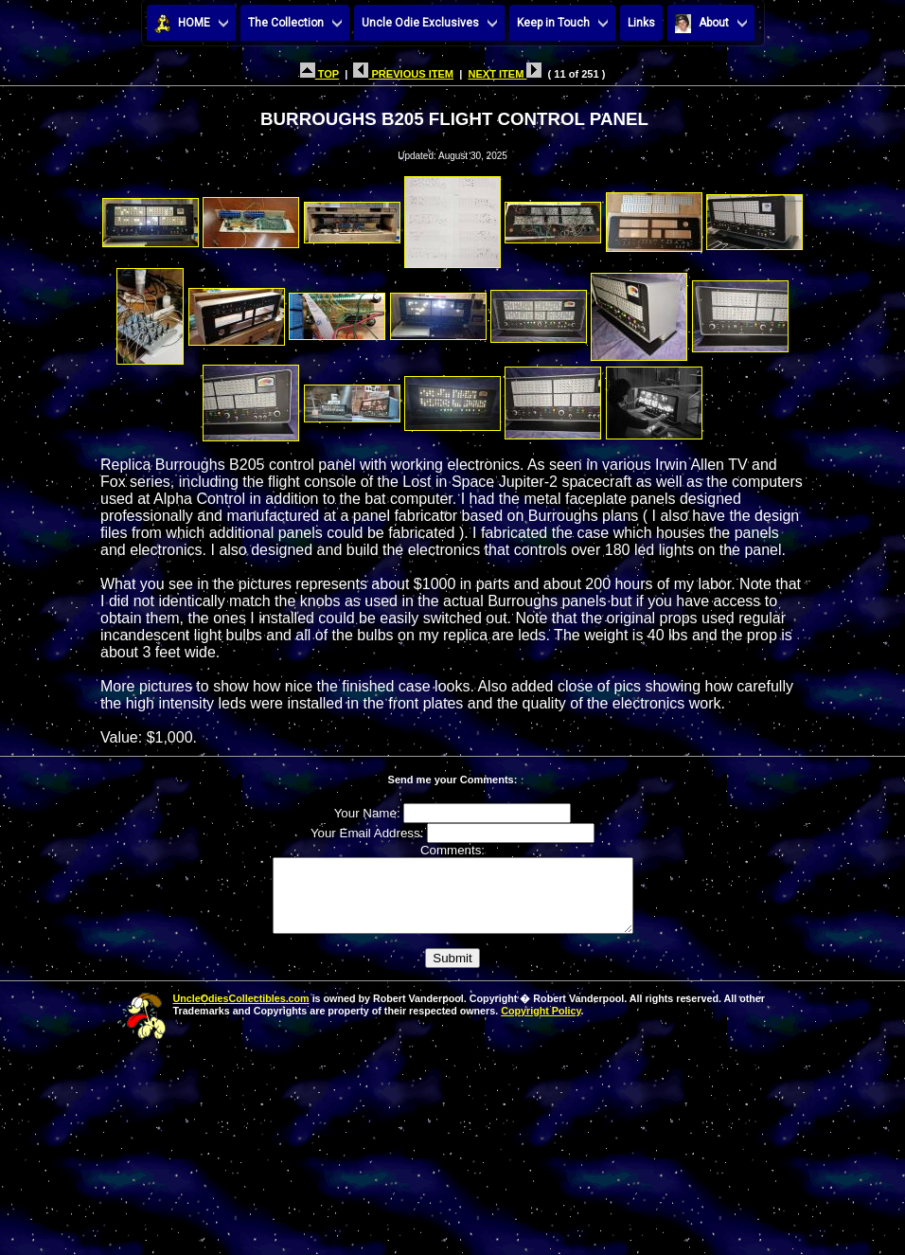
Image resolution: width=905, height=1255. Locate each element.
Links (641, 22)
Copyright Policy (540, 1025)
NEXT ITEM (504, 74)
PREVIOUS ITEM (403, 74)
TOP (319, 74)
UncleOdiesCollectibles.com (241, 1012)
